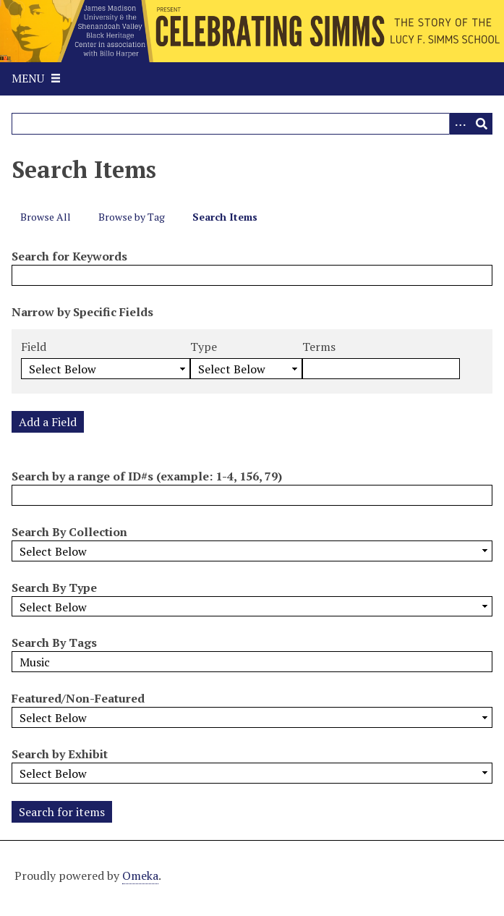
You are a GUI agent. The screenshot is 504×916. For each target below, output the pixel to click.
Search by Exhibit (60, 754)
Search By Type (54, 587)
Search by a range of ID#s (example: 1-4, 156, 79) (147, 476)
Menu (28, 78)
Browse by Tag (131, 217)
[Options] (460, 124)
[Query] (252, 124)
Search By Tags (54, 642)
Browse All (45, 217)
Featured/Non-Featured (78, 698)
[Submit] (481, 124)
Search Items (224, 217)
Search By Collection (69, 532)
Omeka (140, 875)
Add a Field (48, 422)
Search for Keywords (69, 256)
